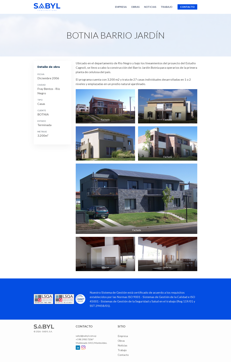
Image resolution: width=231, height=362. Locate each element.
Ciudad (41, 85)
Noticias (150, 6)
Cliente (41, 110)
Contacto (187, 6)
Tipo (40, 100)
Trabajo (166, 6)
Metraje (42, 131)
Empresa (121, 6)
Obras (135, 6)
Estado (41, 121)
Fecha (40, 74)
